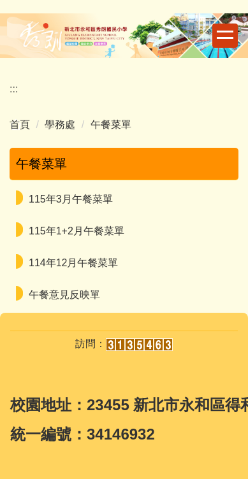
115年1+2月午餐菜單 (76, 230)
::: (14, 88)
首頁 (20, 124)
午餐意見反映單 (64, 294)
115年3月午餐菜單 (71, 199)
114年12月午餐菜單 (74, 262)
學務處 (60, 124)
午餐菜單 (111, 124)
